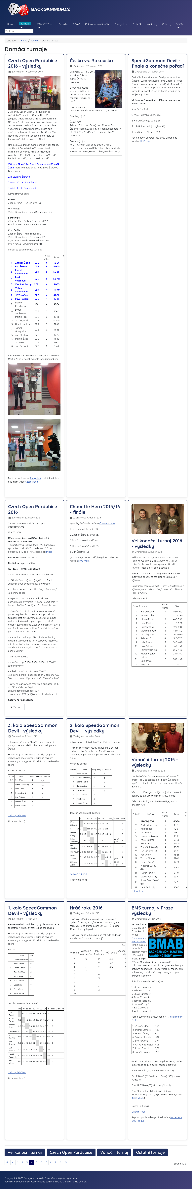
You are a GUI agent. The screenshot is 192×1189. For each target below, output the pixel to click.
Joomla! (9, 1181)
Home (10, 24)
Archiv (179, 23)
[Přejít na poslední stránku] (66, 1162)
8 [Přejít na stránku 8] (51, 1162)
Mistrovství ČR (45, 23)
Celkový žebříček (17, 815)
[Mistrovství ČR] (39, 27)
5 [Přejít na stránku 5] (36, 1162)
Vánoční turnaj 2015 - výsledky (155, 762)
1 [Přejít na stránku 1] (17, 1162)
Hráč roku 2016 (86, 908)
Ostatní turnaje (150, 1152)
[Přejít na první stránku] (8, 1162)
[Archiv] (178, 27)
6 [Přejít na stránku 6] (41, 1162)
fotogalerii (35, 478)
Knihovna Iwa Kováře (97, 24)
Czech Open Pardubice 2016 (32, 509)
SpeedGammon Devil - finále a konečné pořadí (158, 63)
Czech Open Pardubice (71, 1152)
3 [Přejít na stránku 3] (27, 1162)
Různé (76, 24)
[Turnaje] (21, 27)
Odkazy (166, 24)
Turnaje (25, 23)
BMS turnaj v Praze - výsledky (154, 910)
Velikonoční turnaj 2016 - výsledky (157, 543)
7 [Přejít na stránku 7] (46, 1162)
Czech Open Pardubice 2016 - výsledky (32, 63)
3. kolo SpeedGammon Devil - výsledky (33, 727)
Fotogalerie (121, 24)
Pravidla (63, 24)
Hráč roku (145, 141)
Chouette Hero (107, 523)
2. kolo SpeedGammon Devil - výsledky (94, 727)
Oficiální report (139, 1111)
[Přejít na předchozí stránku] (13, 1162)
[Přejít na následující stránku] (60, 1162)
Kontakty (152, 24)
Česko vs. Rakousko (91, 60)
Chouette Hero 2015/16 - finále (95, 509)
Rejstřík (137, 24)
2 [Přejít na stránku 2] (22, 1162)
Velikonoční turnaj (25, 1152)
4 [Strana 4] (31, 1162)
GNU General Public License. (72, 1181)
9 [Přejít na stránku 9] (55, 1162)
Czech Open (31, 481)
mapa (49, 551)
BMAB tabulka (138, 1098)
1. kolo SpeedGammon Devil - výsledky (32, 910)
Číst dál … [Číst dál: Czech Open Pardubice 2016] (16, 707)
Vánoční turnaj (114, 1152)
